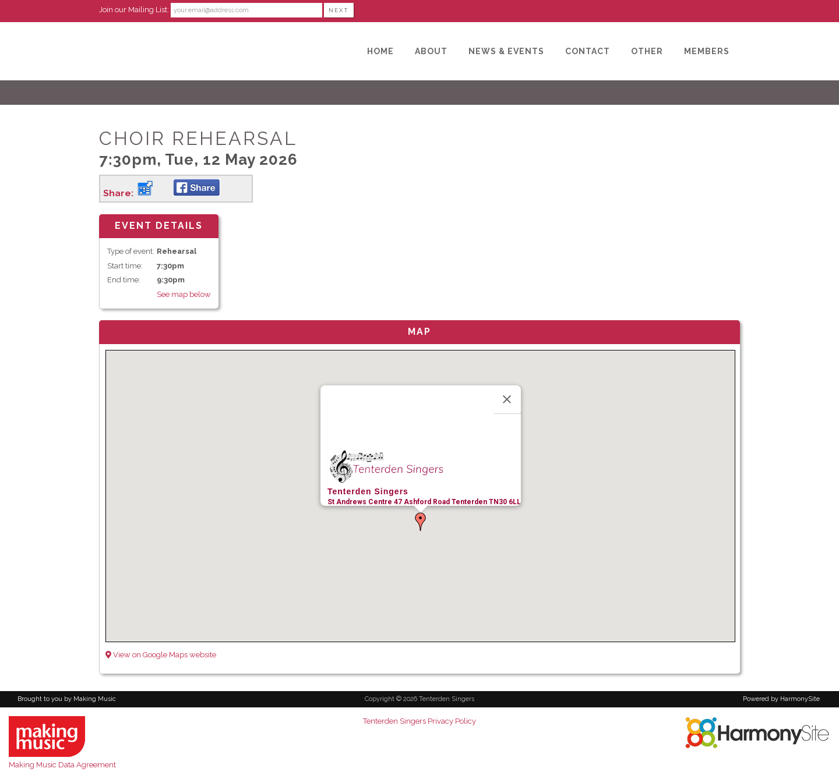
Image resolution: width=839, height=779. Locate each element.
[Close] (507, 399)
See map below (184, 294)
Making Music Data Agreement (62, 764)
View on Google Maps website (160, 654)
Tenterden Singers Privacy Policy (419, 721)
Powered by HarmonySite (781, 699)
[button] (420, 521)
